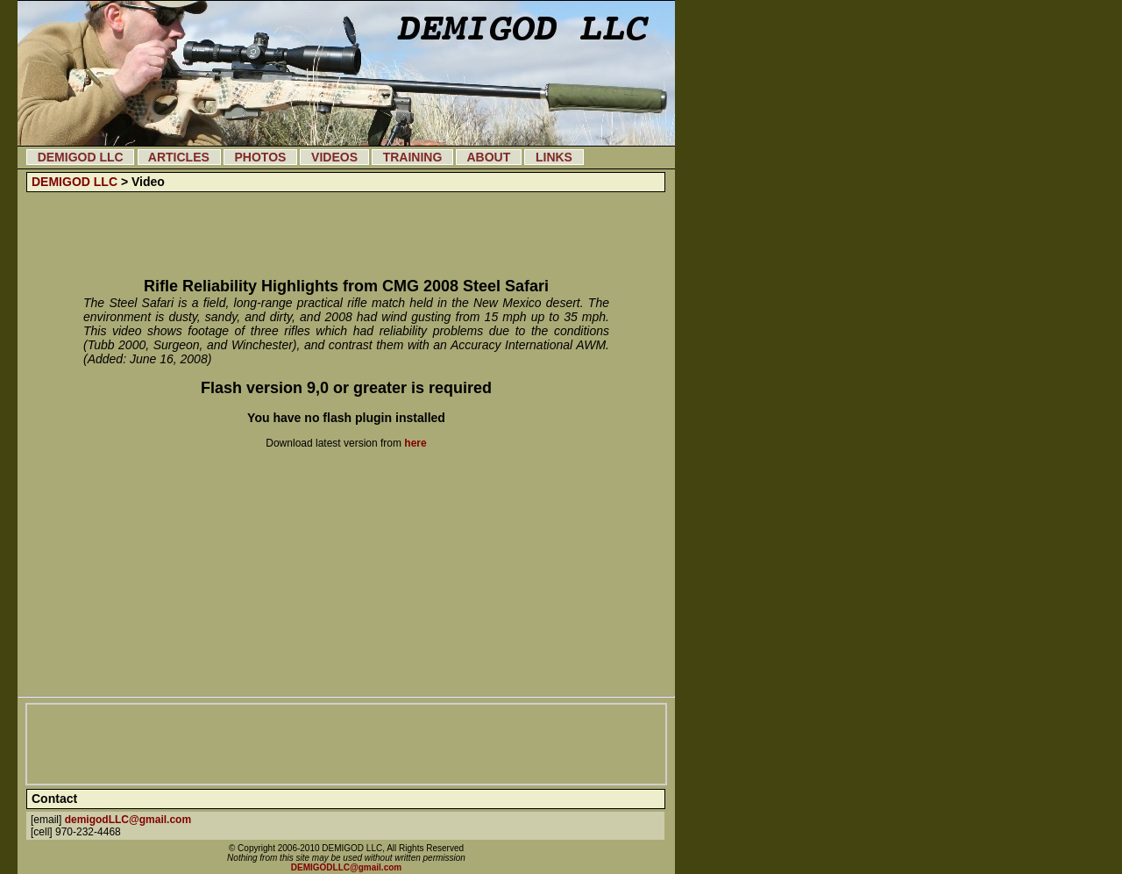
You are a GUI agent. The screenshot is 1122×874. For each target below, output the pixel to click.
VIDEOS (334, 157)
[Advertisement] (346, 235)
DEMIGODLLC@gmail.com (346, 867)
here (415, 443)
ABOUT (489, 157)
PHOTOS (260, 157)
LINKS (553, 157)
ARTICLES (179, 157)
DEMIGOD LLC (80, 157)
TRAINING (412, 157)
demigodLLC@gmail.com (128, 819)
